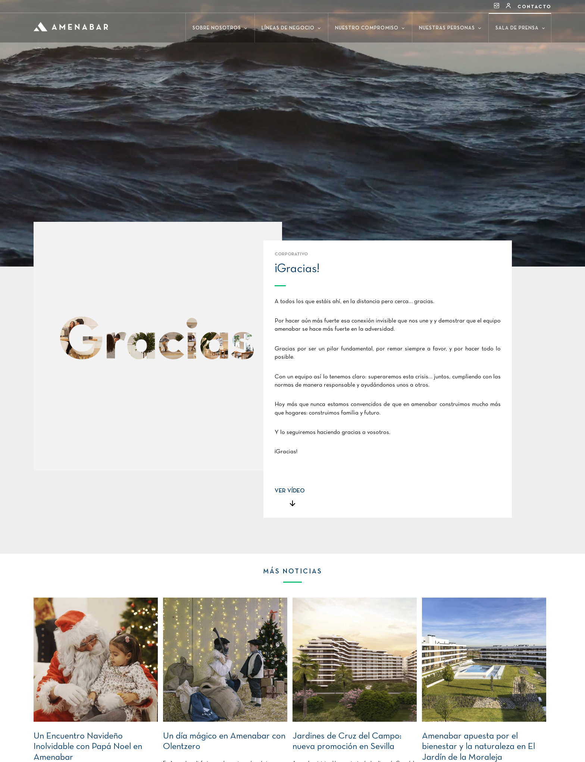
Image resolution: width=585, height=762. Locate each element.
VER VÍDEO (290, 491)
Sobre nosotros (220, 28)
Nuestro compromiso (369, 28)
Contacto (534, 7)
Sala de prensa (520, 28)
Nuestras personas (450, 28)
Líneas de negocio (291, 28)
